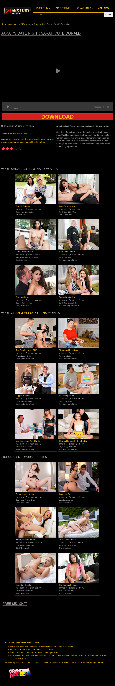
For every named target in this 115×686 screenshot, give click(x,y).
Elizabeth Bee (73, 303)
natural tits (30, 142)
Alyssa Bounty (21, 356)
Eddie (29, 356)
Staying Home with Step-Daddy (73, 441)
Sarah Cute (15, 133)
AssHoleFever (24, 306)
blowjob (16, 139)
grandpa (12, 142)
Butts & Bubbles (23, 206)
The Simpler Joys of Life (27, 350)
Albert (70, 257)
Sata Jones (20, 500)
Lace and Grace (66, 494)
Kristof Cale (72, 212)
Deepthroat (41, 142)
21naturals (85, 8)
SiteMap (65, 662)
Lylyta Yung (63, 401)
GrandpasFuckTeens (70, 260)
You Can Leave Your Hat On (28, 441)
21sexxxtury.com (12, 662)
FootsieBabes (68, 215)
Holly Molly (20, 545)
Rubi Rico (19, 447)
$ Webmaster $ (87, 662)
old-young (45, 139)
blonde (37, 139)
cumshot (21, 142)
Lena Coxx (63, 500)
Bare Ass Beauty (23, 297)
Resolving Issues (66, 395)
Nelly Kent (62, 356)
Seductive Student (67, 297)
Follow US (74, 662)
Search (108, 15)
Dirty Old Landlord (67, 251)
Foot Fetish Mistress (68, 206)
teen (31, 139)
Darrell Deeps (33, 257)
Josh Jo (70, 500)
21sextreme (63, 8)
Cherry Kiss (20, 212)
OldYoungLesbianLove (71, 306)
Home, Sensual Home (25, 539)
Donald (23, 133)
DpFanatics (23, 260)
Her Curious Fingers (68, 585)
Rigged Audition (23, 395)
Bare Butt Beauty (23, 585)
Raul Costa (70, 591)
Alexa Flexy (63, 545)
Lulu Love (19, 401)
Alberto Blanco (29, 545)
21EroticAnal (24, 503)
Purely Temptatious (24, 251)
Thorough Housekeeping (70, 350)
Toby (26, 257)
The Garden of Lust (67, 539)
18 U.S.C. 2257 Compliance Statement (44, 662)
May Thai (62, 591)
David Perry (28, 303)
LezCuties (23, 215)
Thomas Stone (30, 500)
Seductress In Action (25, 494)
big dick (24, 139)
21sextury (43, 8)
